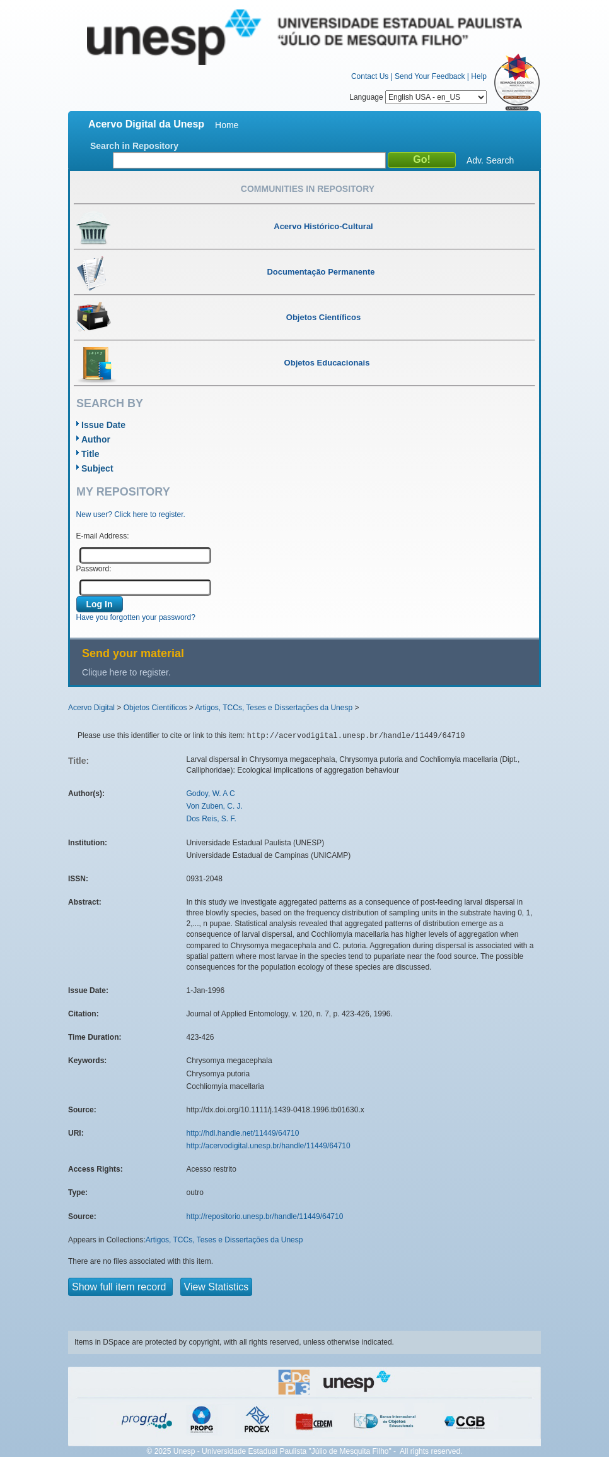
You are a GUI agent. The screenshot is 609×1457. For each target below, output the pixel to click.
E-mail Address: (102, 536)
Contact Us (369, 76)
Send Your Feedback (430, 76)
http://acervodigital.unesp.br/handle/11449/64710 (269, 1145)
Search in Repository (134, 146)
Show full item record (120, 1287)
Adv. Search (490, 160)
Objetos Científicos (155, 707)
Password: (94, 568)
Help (479, 76)
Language (418, 97)
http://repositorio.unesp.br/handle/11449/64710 (265, 1216)
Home (226, 125)
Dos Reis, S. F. (211, 818)
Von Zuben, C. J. (215, 806)
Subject (97, 468)
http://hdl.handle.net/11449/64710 (243, 1133)
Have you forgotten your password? (135, 617)
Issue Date (103, 425)
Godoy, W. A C (211, 793)
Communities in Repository (307, 189)
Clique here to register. (126, 672)
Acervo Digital (91, 707)
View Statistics (216, 1287)
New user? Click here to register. (130, 514)
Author (95, 439)
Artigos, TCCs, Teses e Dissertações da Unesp (273, 707)
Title (90, 454)
